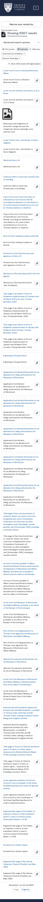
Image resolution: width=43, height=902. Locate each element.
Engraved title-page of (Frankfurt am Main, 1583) (19, 864)
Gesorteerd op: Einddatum (13, 54)
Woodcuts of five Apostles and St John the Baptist (21, 274)
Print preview (8, 49)
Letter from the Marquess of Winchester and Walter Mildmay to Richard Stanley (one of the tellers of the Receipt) (20, 682)
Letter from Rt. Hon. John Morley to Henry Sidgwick (20, 141)
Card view (23, 49)
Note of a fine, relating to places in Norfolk (20, 236)
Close (15, 30)
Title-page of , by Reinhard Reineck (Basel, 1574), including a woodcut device (21, 750)
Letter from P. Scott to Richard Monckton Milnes (20, 72)
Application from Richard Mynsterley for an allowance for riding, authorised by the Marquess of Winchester (21, 375)
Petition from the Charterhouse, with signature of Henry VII (18, 254)
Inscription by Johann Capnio (15, 845)
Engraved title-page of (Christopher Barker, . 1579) (19, 815)
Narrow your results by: (21, 24)
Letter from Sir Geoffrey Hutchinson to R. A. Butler (21, 92)
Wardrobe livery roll (11, 160)
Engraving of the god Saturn (15, 355)
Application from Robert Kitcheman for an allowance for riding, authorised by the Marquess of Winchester (20, 460)
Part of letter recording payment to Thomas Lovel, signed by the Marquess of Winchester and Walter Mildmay (20, 633)
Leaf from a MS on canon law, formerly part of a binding (21, 178)
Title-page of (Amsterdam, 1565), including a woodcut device (21, 521)
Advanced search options (16, 42)
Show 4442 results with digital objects (25, 64)
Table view (35, 49)
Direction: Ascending (10, 58)
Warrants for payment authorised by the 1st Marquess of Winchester (20, 660)
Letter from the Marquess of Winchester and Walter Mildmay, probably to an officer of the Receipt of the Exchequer (21, 605)
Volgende (26, 889)
